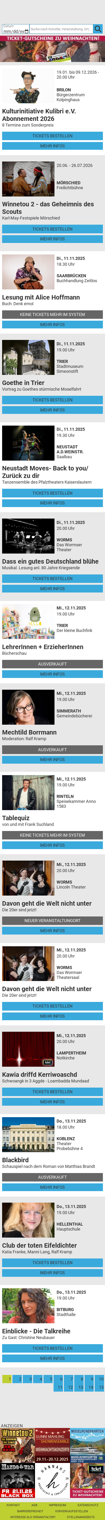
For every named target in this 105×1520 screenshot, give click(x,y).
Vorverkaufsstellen (71, 1511)
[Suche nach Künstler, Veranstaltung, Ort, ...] (61, 29)
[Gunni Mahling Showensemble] (52, 1445)
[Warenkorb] (76, 11)
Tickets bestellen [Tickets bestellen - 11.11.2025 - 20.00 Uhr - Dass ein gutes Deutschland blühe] (52, 578)
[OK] (98, 29)
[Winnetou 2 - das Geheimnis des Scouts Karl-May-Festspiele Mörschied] (17, 1445)
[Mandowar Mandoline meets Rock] (17, 1480)
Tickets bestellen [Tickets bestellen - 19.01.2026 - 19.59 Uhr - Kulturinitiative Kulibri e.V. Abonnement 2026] (52, 135)
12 (70, 1387)
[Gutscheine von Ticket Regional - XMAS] (52, 48)
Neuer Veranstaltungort (52, 920)
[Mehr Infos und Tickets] (28, 85)
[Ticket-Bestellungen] (49, 11)
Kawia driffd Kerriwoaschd (39, 1074)
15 (101, 1387)
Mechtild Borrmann (29, 732)
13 (80, 1387)
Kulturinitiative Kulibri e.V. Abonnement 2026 (39, 115)
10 (101, 1379)
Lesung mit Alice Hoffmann (41, 297)
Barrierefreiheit (30, 1511)
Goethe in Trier (23, 383)
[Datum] (15, 29)
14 (91, 1387)
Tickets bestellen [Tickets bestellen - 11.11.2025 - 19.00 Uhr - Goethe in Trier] (52, 399)
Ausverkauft (52, 664)
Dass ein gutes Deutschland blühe (50, 561)
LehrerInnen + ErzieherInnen (42, 647)
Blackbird (15, 1160)
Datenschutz (88, 1505)
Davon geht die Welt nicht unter (47, 903)
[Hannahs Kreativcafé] (52, 1480)
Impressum (57, 1505)
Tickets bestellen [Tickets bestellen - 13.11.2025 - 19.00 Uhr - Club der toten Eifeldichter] (52, 1262)
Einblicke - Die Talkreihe (36, 1331)
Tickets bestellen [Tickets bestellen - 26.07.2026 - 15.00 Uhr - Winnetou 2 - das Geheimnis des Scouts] (52, 229)
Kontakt (13, 1505)
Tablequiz (16, 818)
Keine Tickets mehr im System (52, 314)
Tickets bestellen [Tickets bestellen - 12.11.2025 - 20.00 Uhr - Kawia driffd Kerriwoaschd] (52, 1091)
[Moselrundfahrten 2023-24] (87, 1445)
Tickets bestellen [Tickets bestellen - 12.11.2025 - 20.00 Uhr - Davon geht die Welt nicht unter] (52, 1006)
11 (60, 1387)
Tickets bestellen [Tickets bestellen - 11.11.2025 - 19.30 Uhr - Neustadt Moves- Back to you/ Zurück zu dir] (52, 493)
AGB (34, 1505)
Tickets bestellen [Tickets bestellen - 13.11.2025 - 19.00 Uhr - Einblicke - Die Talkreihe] (52, 1348)
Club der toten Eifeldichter (39, 1245)
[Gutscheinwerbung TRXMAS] (87, 1480)
